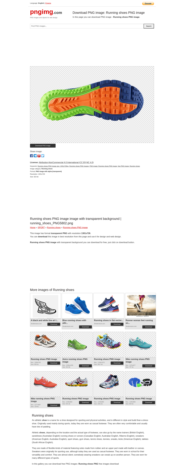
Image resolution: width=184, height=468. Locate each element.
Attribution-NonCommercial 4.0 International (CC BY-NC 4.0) (66, 162)
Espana (48, 3)
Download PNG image (42, 146)
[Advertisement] (92, 48)
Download (53, 324)
